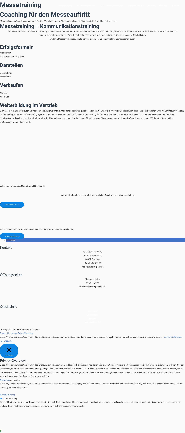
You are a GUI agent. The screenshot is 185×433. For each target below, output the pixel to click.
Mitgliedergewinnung (86, 5)
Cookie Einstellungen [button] (173, 337)
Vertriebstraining (135, 5)
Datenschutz (92, 314)
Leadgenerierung (65, 5)
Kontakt (175, 5)
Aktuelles (151, 5)
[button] (12, 205)
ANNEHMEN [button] (6, 341)
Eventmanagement (115, 5)
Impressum (92, 311)
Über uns (163, 5)
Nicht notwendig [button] (7, 394)
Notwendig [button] (5, 380)
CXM (101, 5)
